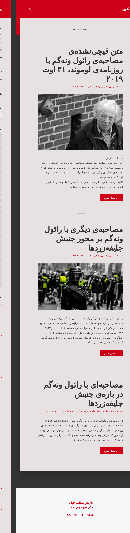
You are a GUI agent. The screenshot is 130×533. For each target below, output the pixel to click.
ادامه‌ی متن (95, 197)
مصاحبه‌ (75, 86)
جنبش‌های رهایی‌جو (81, 411)
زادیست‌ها (55, 411)
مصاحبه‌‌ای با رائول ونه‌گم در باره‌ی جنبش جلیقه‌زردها (67, 394)
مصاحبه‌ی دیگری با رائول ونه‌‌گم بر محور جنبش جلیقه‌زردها (68, 238)
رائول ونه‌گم (84, 86)
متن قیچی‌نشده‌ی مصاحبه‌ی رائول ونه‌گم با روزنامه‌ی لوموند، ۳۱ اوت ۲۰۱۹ (67, 65)
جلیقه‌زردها (95, 86)
